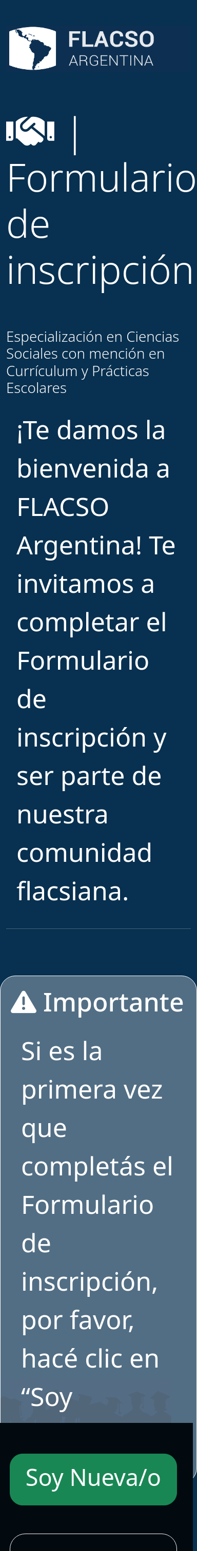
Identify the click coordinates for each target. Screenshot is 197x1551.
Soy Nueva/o (93, 1477)
